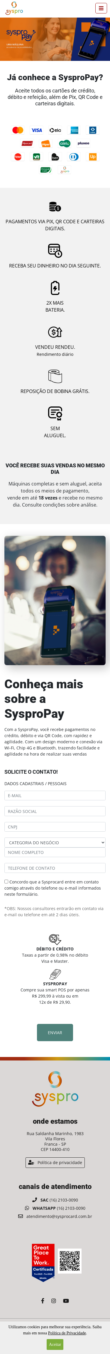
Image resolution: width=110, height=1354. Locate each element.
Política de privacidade (55, 1162)
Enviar (55, 1032)
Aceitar (55, 1344)
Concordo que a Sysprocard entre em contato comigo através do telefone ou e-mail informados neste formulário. (52, 888)
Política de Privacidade (67, 1333)
